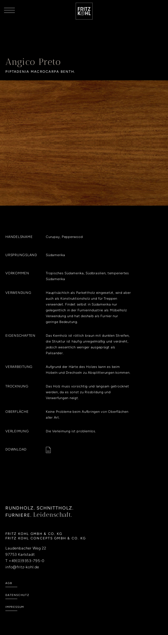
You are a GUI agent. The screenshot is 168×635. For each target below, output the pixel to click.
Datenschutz (17, 600)
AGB (8, 589)
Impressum (14, 612)
